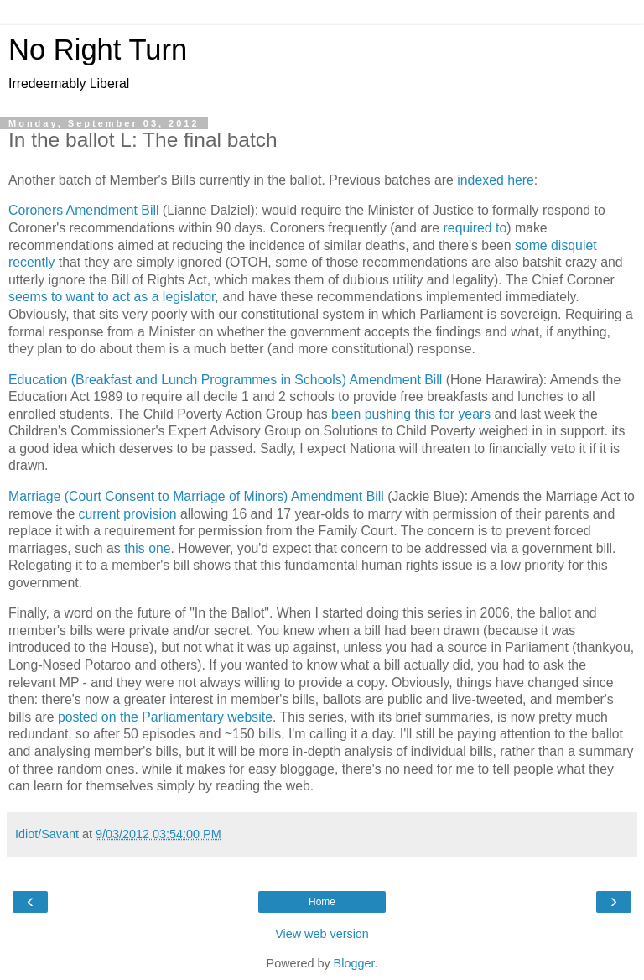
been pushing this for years (411, 414)
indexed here (495, 180)
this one (147, 548)
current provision (128, 514)
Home (322, 902)
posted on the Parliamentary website (165, 717)
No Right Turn (97, 49)
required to (475, 228)
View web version (322, 934)
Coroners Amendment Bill (83, 210)
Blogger (354, 963)
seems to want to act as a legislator (111, 296)
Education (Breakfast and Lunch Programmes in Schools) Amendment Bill (225, 380)
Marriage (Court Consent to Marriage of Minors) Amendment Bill (196, 496)
